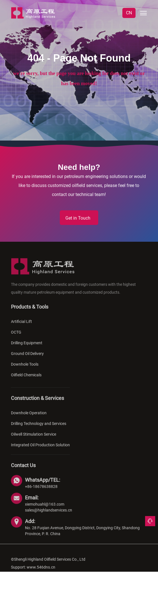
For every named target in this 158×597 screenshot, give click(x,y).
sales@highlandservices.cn (48, 514)
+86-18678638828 (41, 491)
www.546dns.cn (41, 571)
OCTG (16, 336)
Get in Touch (77, 218)
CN (129, 12)
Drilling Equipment (26, 347)
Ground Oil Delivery (27, 358)
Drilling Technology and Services (38, 428)
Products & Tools (29, 311)
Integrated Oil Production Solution (40, 449)
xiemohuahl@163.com (44, 508)
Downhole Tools (24, 369)
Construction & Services (37, 403)
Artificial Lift (21, 326)
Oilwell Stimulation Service (33, 439)
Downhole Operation (29, 417)
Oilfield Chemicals (26, 379)
